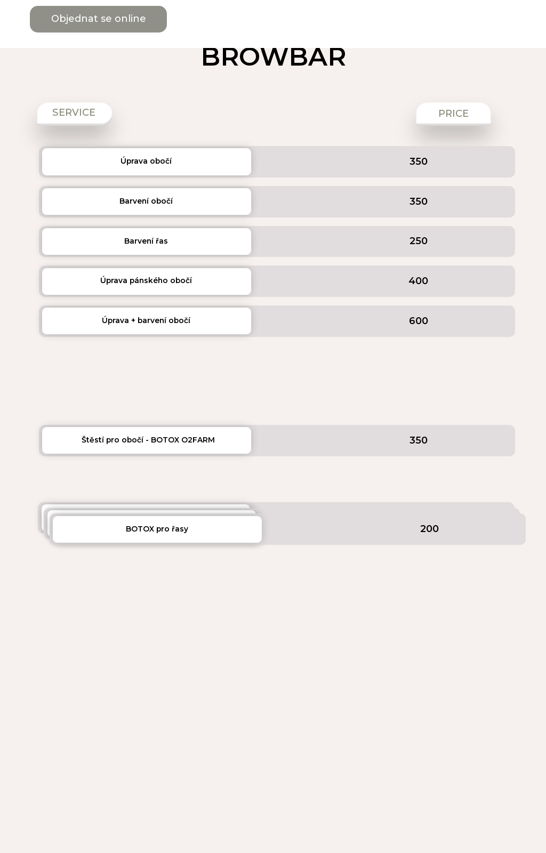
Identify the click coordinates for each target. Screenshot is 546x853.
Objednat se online (98, 19)
